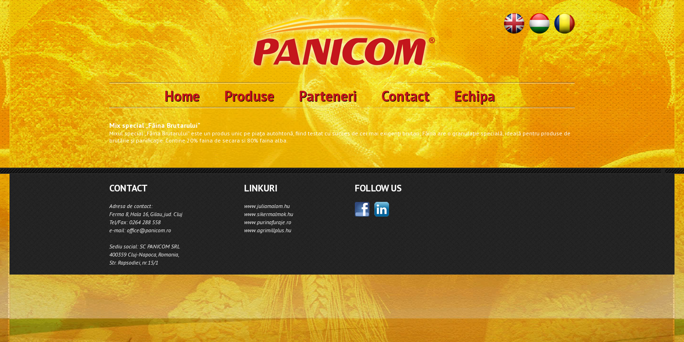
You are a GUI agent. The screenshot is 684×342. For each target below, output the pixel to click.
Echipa (474, 95)
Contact (405, 95)
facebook (362, 209)
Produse (249, 95)
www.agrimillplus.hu (267, 230)
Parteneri (328, 95)
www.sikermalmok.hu (268, 214)
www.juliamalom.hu (267, 205)
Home (182, 95)
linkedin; (381, 209)
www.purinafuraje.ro (267, 222)
